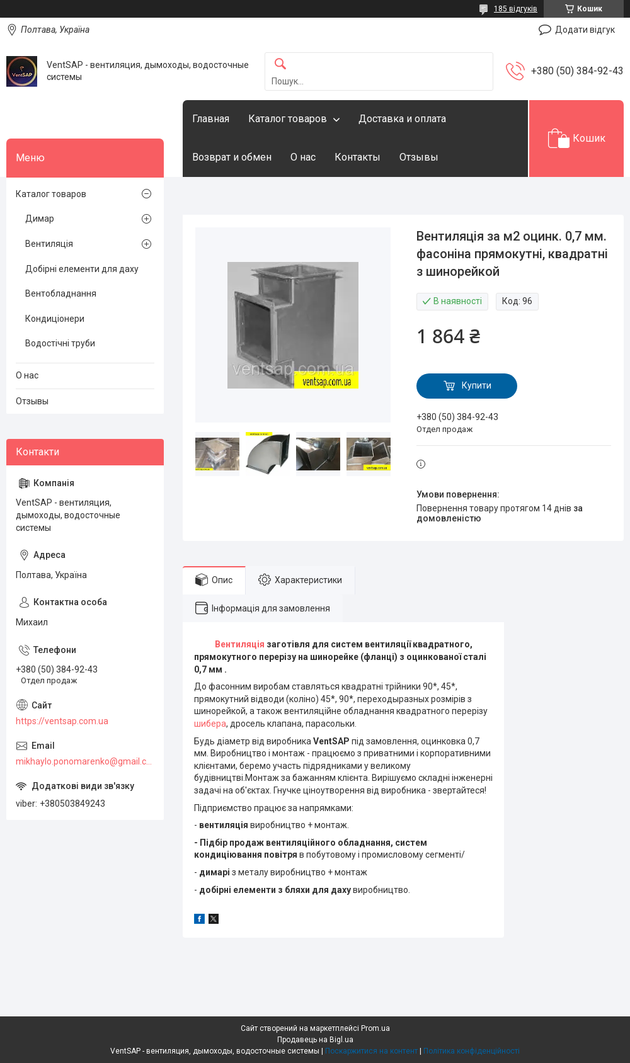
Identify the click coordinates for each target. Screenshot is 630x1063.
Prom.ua (375, 1028)
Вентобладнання (60, 293)
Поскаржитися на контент (371, 1051)
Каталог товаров (287, 119)
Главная (210, 119)
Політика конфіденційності (471, 1051)
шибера (210, 724)
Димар (39, 218)
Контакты (358, 157)
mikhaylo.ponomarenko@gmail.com (85, 761)
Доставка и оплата (402, 119)
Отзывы (418, 157)
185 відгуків (515, 8)
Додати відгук (585, 30)
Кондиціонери (54, 319)
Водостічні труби (60, 343)
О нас (303, 157)
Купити (476, 385)
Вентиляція (240, 644)
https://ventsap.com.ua (62, 721)
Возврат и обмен (232, 157)
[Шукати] (280, 64)
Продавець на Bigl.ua (315, 1039)
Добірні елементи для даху (82, 269)
